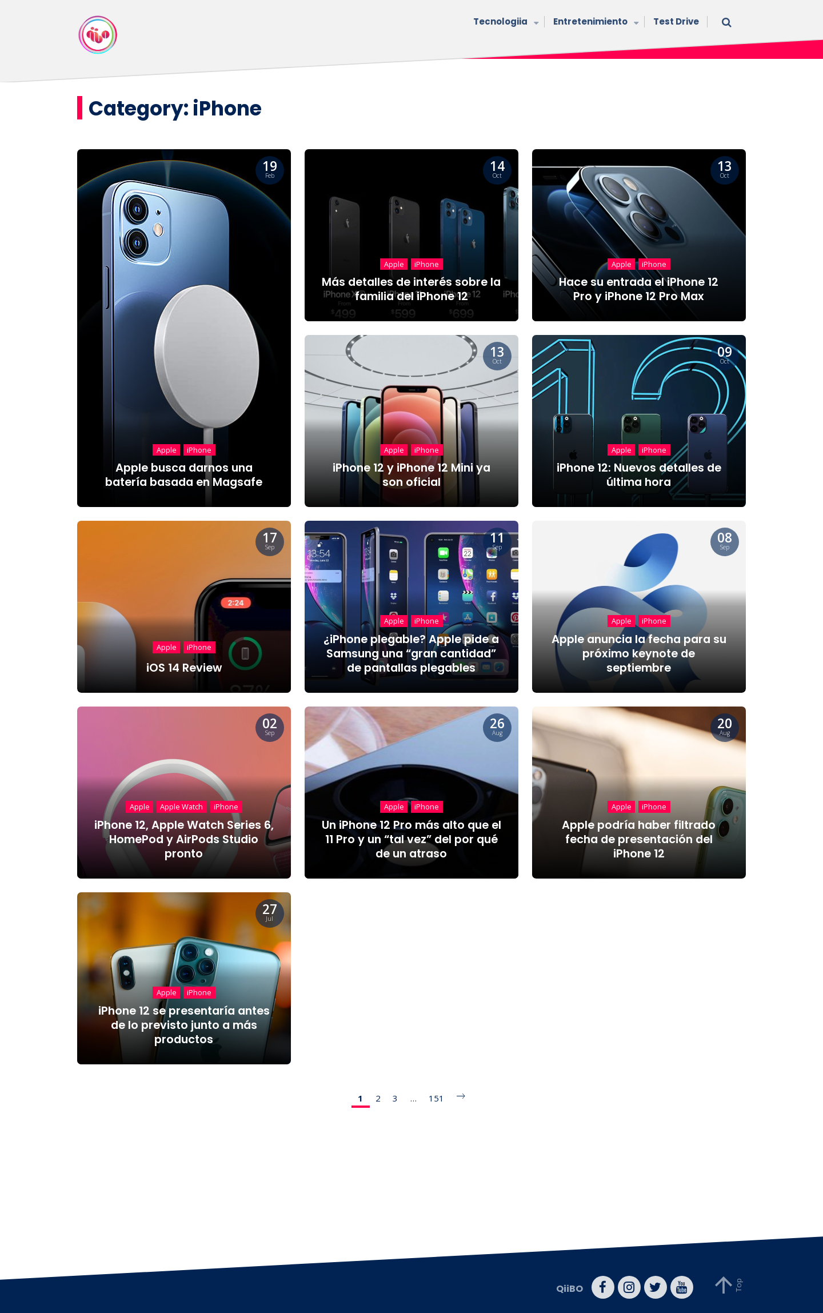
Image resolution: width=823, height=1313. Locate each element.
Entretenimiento (594, 22)
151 (436, 1098)
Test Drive (676, 21)
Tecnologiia (504, 22)
